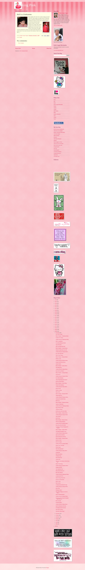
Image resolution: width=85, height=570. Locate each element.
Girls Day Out (58, 374)
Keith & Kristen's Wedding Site (59, 129)
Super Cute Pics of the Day (60, 434)
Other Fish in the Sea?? (59, 448)
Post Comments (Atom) (24, 50)
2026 (56, 299)
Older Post (49, 48)
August (57, 518)
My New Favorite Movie (60, 381)
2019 (56, 312)
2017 (56, 315)
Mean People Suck (59, 457)
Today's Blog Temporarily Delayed (61, 379)
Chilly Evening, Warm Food (60, 477)
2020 (56, 310)
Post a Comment (21, 43)
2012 (56, 324)
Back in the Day (58, 500)
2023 (56, 305)
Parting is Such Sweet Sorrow (60, 362)
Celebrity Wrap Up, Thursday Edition (62, 397)
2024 (56, 303)
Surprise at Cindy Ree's (59, 404)
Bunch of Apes (58, 481)
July (56, 520)
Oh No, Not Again (59, 441)
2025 (56, 301)
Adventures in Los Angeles (58, 130)
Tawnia (55, 117)
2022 (56, 306)
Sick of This (58, 488)
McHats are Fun (58, 358)
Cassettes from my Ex (57, 153)
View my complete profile (58, 25)
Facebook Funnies (59, 502)
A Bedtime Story (58, 455)
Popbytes (55, 140)
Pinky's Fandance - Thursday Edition (62, 393)
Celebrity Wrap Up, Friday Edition (61, 386)
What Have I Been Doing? (60, 511)
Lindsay (55, 107)
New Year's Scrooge (59, 334)
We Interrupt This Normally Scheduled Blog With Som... (62, 499)
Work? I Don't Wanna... (59, 355)
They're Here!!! (58, 416)
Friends (20, 37)
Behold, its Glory (58, 440)
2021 (56, 308)
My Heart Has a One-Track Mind (61, 411)
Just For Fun (58, 418)
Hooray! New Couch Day (60, 445)
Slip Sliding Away (59, 367)
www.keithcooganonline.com (58, 50)
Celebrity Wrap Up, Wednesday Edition (62, 339)
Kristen (55, 106)
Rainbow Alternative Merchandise (59, 132)
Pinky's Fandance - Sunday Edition (61, 365)
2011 (56, 326)
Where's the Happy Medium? (60, 421)
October (57, 515)
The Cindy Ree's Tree (59, 469)
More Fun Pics (58, 483)
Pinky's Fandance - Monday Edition (61, 419)
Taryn (55, 115)
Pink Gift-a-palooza (59, 454)
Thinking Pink (25, 5)
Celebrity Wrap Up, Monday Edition (62, 360)
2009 (56, 329)
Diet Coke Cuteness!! (59, 472)
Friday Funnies (58, 447)
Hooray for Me (58, 388)
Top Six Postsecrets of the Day (61, 436)
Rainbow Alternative (57, 114)
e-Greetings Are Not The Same (61, 507)
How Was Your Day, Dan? (58, 145)
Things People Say (59, 395)
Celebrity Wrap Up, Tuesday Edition (62, 351)
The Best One (58, 459)
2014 (56, 320)
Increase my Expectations (60, 479)
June (57, 522)
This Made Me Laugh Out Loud (61, 431)
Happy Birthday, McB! (59, 407)
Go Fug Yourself (56, 146)
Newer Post (18, 48)
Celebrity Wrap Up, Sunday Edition (61, 369)
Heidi (55, 99)
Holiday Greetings (59, 390)
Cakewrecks (56, 154)
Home (33, 48)
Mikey (55, 112)
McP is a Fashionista (59, 341)
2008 (56, 331)
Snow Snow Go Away (59, 509)
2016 (56, 317)
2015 (56, 319)
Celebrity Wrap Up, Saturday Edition (62, 376)
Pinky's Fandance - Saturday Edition (62, 372)
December (58, 332)
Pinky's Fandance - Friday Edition (61, 383)
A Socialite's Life (56, 156)
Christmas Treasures (59, 409)
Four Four (55, 148)
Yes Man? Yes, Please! (59, 337)
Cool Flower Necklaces (57, 151)
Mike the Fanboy (56, 135)
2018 (56, 313)
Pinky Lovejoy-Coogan (64, 13)
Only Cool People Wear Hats (60, 346)
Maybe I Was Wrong (59, 463)
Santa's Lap (57, 400)
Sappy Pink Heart (58, 344)
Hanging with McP (59, 467)
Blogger (47, 567)
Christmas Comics (59, 490)
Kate (54, 101)
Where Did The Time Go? (60, 470)
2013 (56, 322)
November (58, 513)
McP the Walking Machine (60, 494)
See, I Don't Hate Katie (59, 353)
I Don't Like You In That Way (58, 143)
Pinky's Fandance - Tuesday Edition (61, 348)
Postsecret (55, 137)
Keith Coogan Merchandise (58, 104)
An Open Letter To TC (59, 476)
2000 (56, 526)
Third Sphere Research (57, 138)
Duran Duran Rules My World (61, 425)
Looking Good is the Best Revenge (61, 484)
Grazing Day (58, 452)
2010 (56, 327)
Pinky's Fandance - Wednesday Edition (62, 402)
